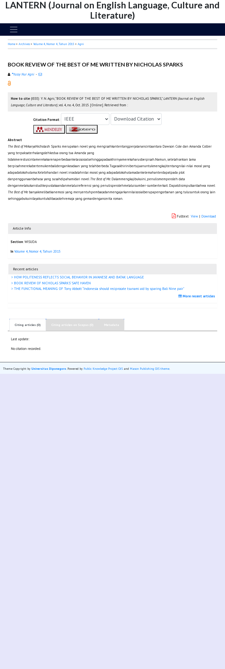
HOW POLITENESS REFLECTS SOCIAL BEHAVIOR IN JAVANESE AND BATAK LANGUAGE (78, 277)
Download (208, 216)
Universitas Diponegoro (48, 369)
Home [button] (11, 44)
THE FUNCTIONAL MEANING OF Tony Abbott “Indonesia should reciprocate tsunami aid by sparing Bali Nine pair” (98, 288)
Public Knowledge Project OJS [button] (103, 369)
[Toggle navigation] (13, 29)
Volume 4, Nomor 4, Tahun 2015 (53, 44)
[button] (9, 83)
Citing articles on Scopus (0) (72, 325)
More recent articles (197, 296)
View (194, 216)
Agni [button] (81, 44)
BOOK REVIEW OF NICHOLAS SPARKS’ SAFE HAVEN (52, 283)
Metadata (111, 325)
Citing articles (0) (28, 325)
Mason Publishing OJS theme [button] (149, 369)
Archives (24, 44)
